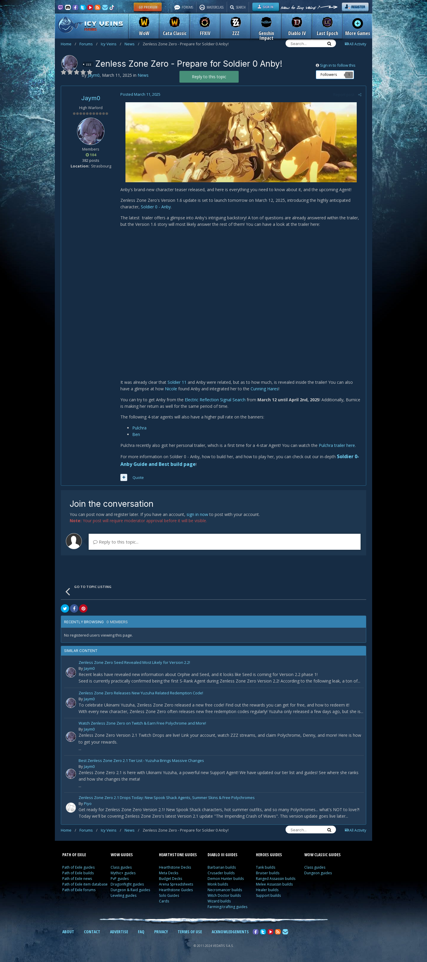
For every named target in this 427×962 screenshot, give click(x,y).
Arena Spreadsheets (176, 884)
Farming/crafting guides (227, 906)
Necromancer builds (225, 889)
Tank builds (265, 867)
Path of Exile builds (78, 872)
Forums (88, 44)
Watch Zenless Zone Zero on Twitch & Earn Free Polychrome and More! (142, 723)
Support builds (268, 895)
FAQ (141, 931)
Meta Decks (168, 872)
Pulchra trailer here (336, 445)
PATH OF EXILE (74, 854)
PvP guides (120, 878)
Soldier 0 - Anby (156, 207)
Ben (136, 434)
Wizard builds (219, 901)
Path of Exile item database (85, 884)
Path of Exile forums (78, 889)
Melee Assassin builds (274, 884)
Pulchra (139, 428)
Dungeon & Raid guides (130, 889)
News (132, 44)
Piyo (88, 803)
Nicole (171, 388)
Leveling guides (123, 895)
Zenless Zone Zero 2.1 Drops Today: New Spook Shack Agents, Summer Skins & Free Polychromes (167, 798)
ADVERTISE (119, 931)
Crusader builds (221, 872)
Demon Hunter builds (226, 878)
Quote (138, 477)
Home (68, 44)
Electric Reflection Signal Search (215, 399)
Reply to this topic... (115, 542)
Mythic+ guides (123, 872)
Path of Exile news (77, 878)
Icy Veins (111, 44)
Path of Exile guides (78, 867)
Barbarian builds (222, 867)
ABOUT (68, 931)
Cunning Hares (264, 388)
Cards (164, 901)
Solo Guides (169, 895)
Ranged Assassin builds (275, 878)
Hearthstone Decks (175, 867)
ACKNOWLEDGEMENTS (230, 931)
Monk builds (218, 884)
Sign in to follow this (338, 65)
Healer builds (267, 889)
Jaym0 (90, 98)
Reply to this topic (209, 76)
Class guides (121, 867)
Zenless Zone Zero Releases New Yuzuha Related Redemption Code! (141, 693)
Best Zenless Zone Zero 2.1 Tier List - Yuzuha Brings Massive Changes (141, 761)
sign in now (197, 514)
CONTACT (92, 931)
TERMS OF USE (190, 931)
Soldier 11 (177, 382)
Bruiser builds (267, 872)
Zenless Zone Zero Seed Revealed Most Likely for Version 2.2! (134, 663)
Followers (329, 74)
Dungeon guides (318, 872)
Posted (140, 94)
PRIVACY (161, 931)
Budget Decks (170, 878)
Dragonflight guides (127, 884)
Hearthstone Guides (176, 889)
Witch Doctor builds (224, 895)
